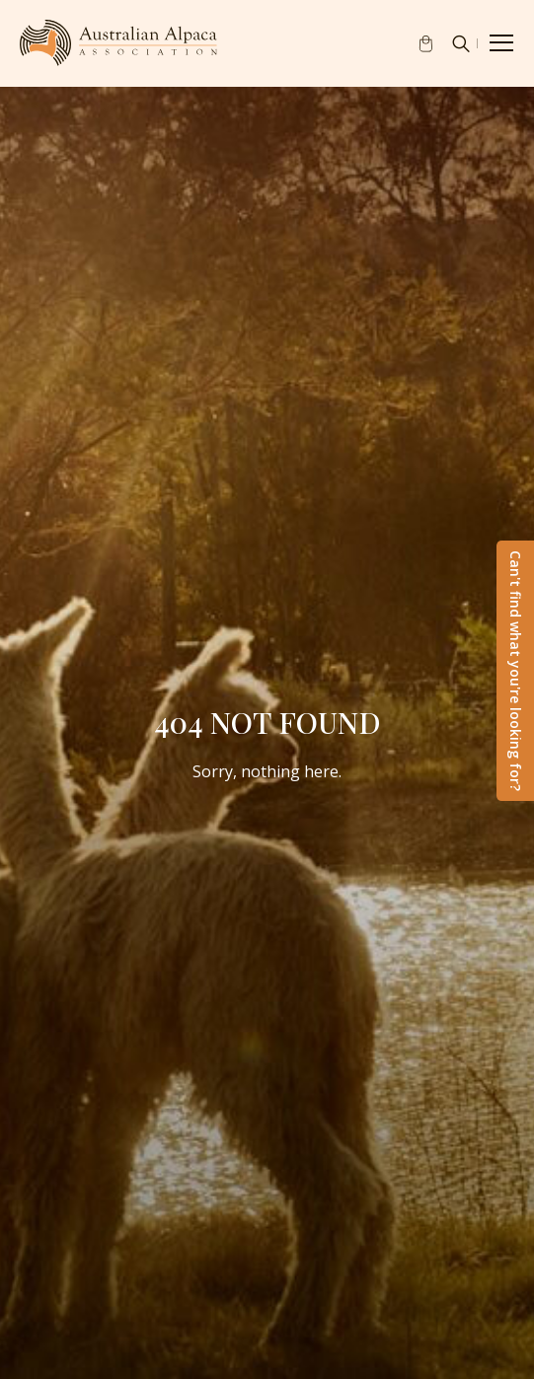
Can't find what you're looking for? (515, 670)
